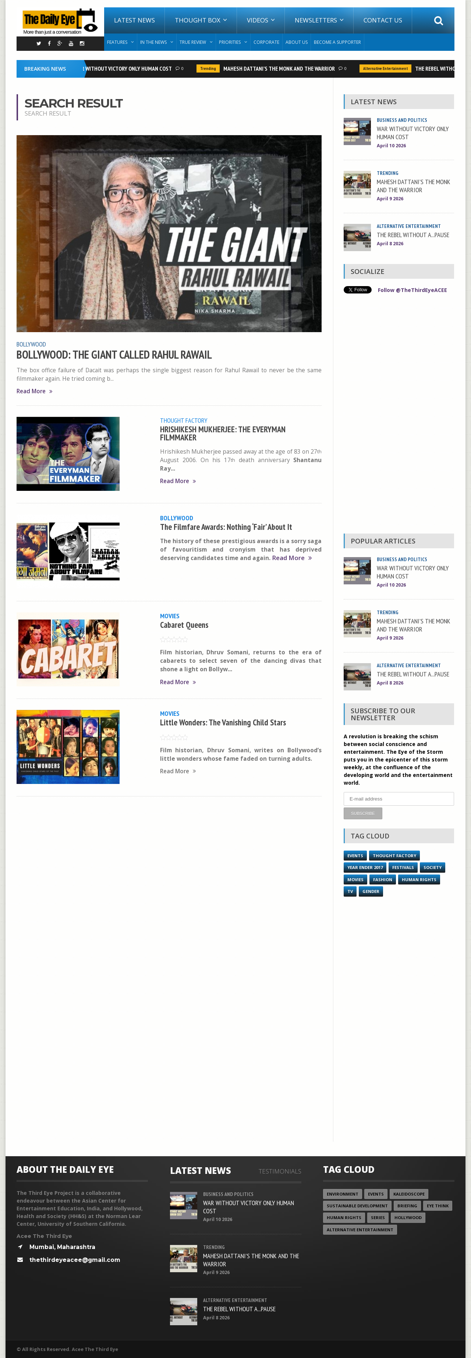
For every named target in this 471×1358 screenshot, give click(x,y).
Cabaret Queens (184, 624)
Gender (370, 891)
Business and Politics (402, 120)
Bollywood (31, 344)
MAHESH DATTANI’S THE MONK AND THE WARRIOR (281, 68)
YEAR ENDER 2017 (365, 867)
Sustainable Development (357, 1205)
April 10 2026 (391, 146)
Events (355, 855)
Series (378, 1217)
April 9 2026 (390, 199)
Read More (35, 391)
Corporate (266, 42)
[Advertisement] (399, 415)
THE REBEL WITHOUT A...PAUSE (413, 234)
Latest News (134, 20)
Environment (342, 1193)
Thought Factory (184, 420)
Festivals (403, 867)
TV (350, 891)
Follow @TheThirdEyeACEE (412, 289)
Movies (170, 615)
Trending (210, 68)
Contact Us (383, 20)
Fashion (382, 879)
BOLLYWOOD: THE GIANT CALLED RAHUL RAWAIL (114, 354)
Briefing (407, 1205)
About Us (297, 42)
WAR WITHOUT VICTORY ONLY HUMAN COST (125, 68)
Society (433, 867)
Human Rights (419, 879)
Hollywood (408, 1217)
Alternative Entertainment (387, 68)
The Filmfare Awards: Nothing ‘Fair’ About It (226, 526)
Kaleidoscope (409, 1193)
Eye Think (438, 1205)
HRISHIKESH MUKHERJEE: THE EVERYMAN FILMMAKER (223, 433)
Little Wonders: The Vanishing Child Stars (223, 722)
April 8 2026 (390, 243)
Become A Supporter (337, 42)
